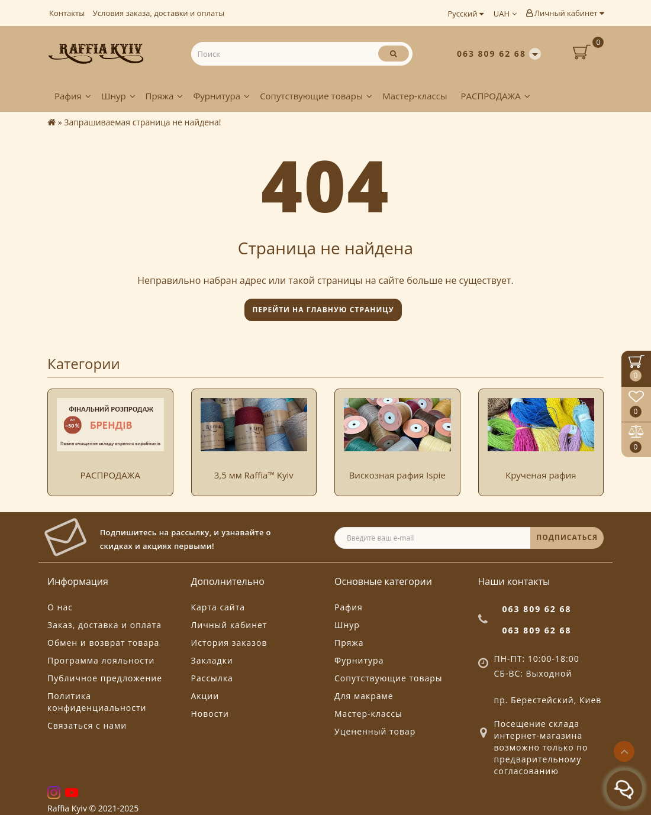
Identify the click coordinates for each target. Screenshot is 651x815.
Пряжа (164, 96)
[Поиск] (393, 54)
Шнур (118, 96)
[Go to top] (624, 751)
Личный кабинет (565, 13)
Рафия (72, 96)
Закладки (212, 660)
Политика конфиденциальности (96, 701)
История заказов (229, 642)
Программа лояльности (100, 660)
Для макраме (364, 695)
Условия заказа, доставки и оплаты (159, 13)
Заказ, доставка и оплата (104, 624)
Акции (205, 695)
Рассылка (212, 678)
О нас (60, 607)
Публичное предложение (104, 678)
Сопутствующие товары (316, 96)
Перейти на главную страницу (323, 310)
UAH (505, 13)
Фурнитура (221, 96)
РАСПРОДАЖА (495, 96)
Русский (465, 13)
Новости (210, 713)
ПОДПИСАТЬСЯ (567, 537)
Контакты (67, 13)
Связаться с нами (87, 725)
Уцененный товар (374, 731)
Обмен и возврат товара (103, 642)
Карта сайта (218, 607)
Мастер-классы (414, 96)
